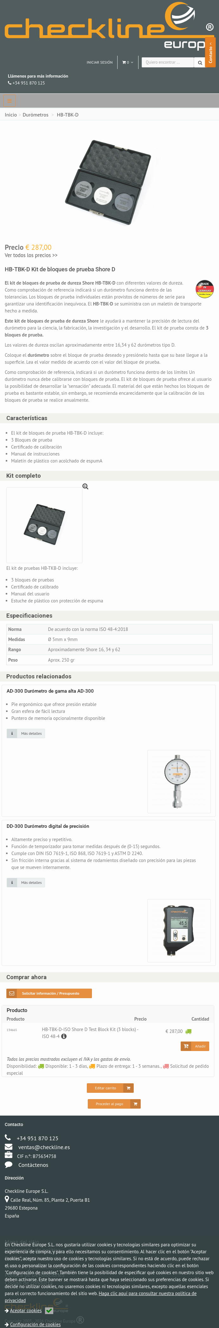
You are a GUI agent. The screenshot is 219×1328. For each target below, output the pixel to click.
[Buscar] (201, 62)
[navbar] (9, 101)
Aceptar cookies (31, 1310)
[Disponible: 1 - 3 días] (188, 1032)
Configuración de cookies (35, 1324)
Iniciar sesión (100, 62)
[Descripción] (65, 1037)
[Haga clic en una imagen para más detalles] (26, 734)
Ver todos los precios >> (31, 255)
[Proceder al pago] (114, 1104)
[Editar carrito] (110, 1088)
